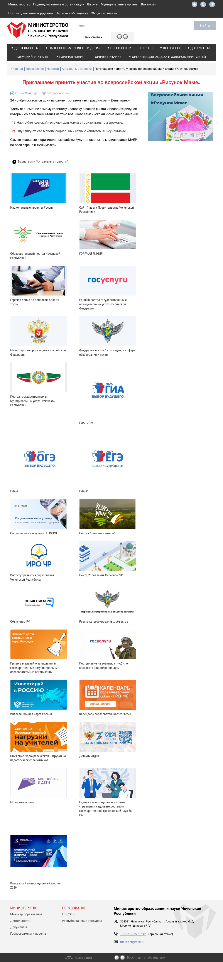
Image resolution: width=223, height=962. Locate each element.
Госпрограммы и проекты (28, 933)
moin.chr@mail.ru (132, 942)
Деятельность (26, 48)
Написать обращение (72, 13)
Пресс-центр (120, 48)
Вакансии (148, 4)
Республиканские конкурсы (82, 921)
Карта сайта (83, 958)
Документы (200, 48)
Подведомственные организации (58, 4)
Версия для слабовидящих (146, 957)
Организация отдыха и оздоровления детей (169, 57)
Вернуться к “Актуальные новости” (43, 161)
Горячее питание (107, 57)
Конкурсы (171, 48)
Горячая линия (71, 57)
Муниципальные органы (119, 4)
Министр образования (26, 914)
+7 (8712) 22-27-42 (133, 934)
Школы (92, 4)
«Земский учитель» (33, 57)
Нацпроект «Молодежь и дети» (74, 48)
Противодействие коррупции (30, 13)
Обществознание (104, 13)
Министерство (19, 4)
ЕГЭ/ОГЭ (146, 48)
